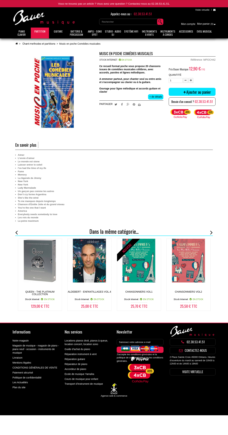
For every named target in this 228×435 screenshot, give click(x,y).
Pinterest (134, 104)
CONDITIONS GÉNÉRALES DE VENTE (34, 367)
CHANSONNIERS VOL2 (188, 291)
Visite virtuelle (202, 10)
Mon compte (188, 24)
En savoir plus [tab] (25, 145)
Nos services (73, 332)
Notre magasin (20, 340)
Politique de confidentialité (27, 377)
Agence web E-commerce (114, 415)
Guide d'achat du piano (77, 349)
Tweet (116, 104)
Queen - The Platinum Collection (40, 292)
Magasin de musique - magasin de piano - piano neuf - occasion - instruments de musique (35, 349)
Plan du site (18, 387)
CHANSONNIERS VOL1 (138, 291)
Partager (122, 104)
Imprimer (140, 104)
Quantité (175, 74)
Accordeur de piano (75, 369)
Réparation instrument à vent (81, 354)
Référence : (197, 59)
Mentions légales (21, 362)
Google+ (128, 104)
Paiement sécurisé (22, 372)
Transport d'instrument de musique (84, 383)
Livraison (17, 357)
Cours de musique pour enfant (81, 379)
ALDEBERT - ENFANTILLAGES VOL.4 (89, 291)
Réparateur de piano (76, 364)
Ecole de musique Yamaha (79, 374)
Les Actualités (20, 382)
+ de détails (155, 96)
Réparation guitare (75, 359)
